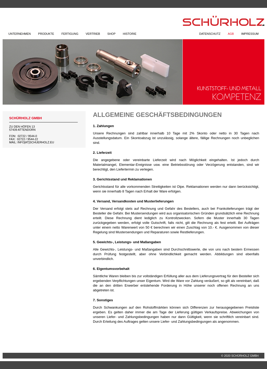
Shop (111, 33)
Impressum (250, 33)
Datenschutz (209, 33)
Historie (129, 33)
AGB (231, 33)
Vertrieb (93, 33)
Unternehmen (19, 33)
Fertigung (70, 33)
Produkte (46, 33)
